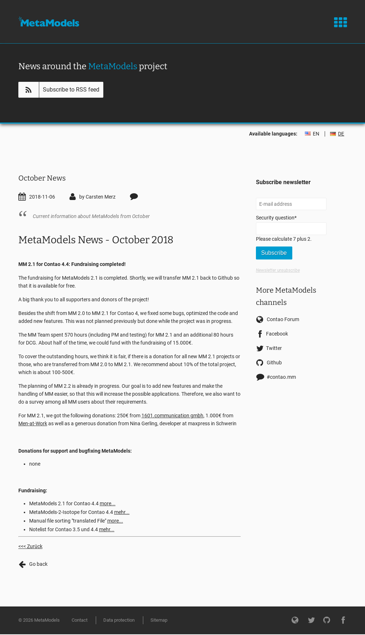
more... (108, 503)
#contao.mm (281, 377)
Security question (276, 217)
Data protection (119, 620)
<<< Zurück (30, 546)
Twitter (274, 348)
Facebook (277, 334)
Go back (38, 564)
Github (274, 362)
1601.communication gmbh (172, 415)
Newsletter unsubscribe (278, 270)
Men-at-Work (32, 423)
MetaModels (48, 21)
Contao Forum (283, 319)
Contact (79, 620)
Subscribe (274, 253)
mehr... (122, 512)
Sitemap (158, 620)
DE (341, 134)
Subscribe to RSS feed (71, 89)
